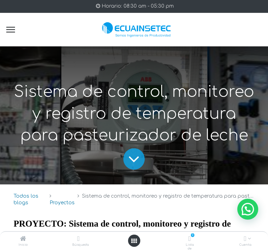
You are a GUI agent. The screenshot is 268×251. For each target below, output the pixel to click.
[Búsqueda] (78, 239)
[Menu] (11, 30)
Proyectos (62, 202)
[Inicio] (23, 239)
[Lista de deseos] (189, 239)
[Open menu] (134, 241)
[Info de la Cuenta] (245, 239)
